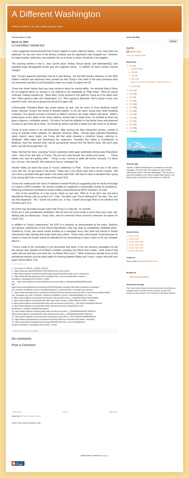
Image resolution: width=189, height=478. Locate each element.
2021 (131, 97)
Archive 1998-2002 (136, 251)
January (134, 86)
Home (65, 412)
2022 (131, 94)
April (133, 76)
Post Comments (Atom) (31, 416)
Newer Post (16, 412)
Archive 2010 (134, 236)
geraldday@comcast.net (148, 261)
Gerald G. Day (135, 52)
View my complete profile (136, 55)
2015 (131, 118)
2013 (131, 125)
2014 (131, 121)
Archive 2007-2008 (136, 242)
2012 (131, 128)
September (135, 69)
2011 (131, 131)
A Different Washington (56, 14)
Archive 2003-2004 (136, 248)
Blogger (105, 456)
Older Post (113, 412)
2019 (131, 104)
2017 (131, 111)
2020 (131, 101)
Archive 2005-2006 (136, 245)
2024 (131, 66)
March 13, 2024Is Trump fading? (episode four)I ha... (151, 82)
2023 (131, 90)
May (133, 72)
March (134, 79)
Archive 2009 (134, 239)
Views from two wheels (139, 277)
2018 (131, 107)
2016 (131, 114)
